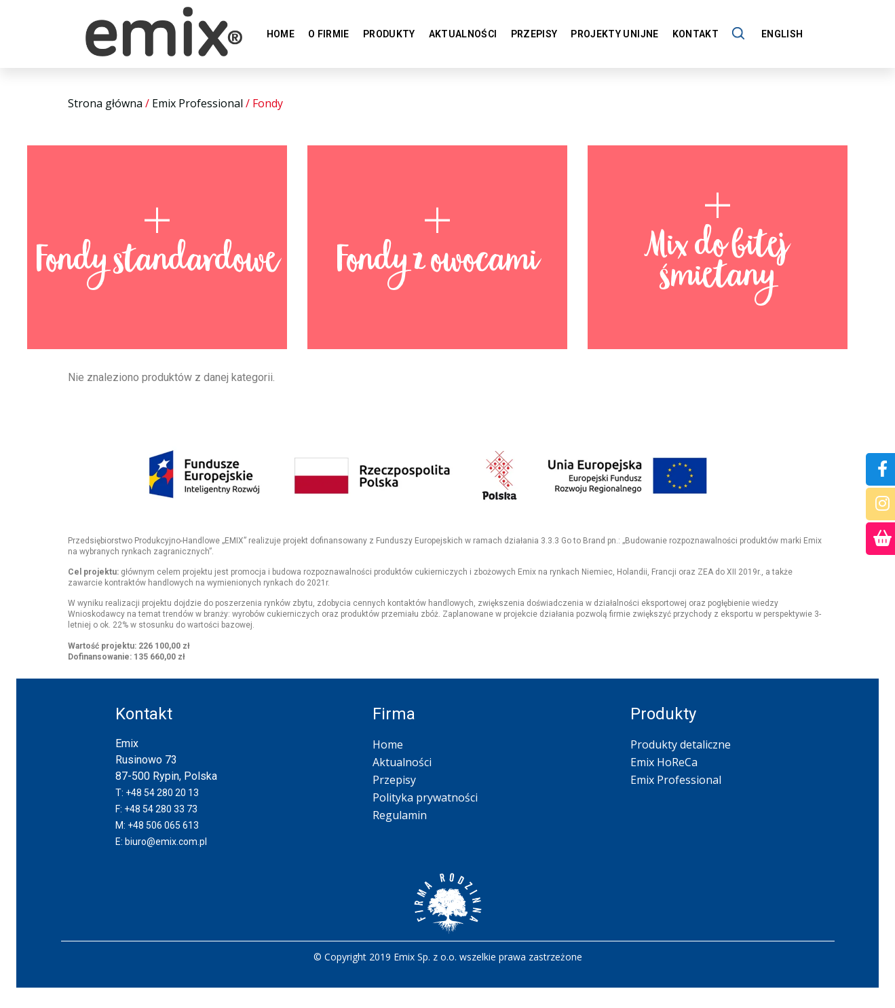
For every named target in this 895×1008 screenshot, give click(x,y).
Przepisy (534, 34)
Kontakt (695, 34)
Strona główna (105, 103)
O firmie (328, 34)
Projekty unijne (614, 34)
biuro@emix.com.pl (166, 841)
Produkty (389, 34)
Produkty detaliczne (680, 744)
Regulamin (400, 815)
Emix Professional (197, 103)
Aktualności (463, 34)
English (782, 34)
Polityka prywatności (425, 797)
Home (280, 34)
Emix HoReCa (664, 762)
